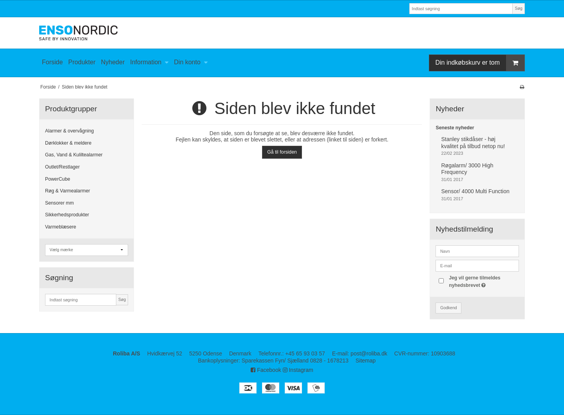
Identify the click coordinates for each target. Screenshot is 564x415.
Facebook (266, 370)
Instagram (298, 370)
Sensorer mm (59, 203)
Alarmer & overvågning (69, 131)
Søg (518, 8)
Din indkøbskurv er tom (480, 63)
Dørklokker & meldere (68, 143)
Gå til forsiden (282, 152)
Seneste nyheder (455, 127)
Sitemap (366, 360)
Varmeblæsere (60, 227)
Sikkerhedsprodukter (67, 214)
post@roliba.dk (369, 353)
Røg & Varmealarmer (67, 191)
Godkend (448, 307)
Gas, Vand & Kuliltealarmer (74, 155)
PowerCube (57, 179)
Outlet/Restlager (62, 167)
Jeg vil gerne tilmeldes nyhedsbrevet (483, 281)
